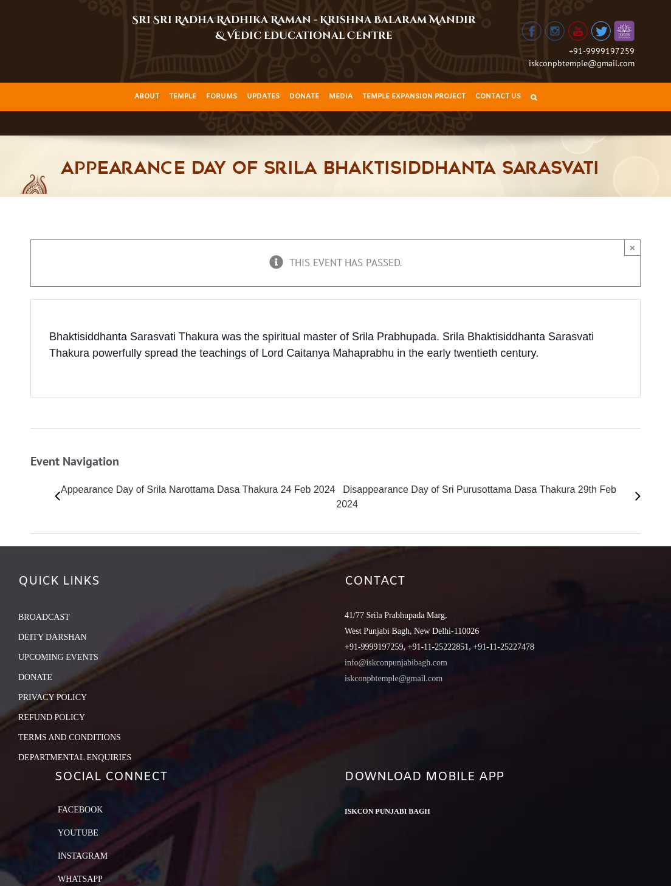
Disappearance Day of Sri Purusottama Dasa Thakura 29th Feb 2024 (476, 496)
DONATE (35, 677)
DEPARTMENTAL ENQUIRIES (74, 757)
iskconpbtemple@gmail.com (582, 63)
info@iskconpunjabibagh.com (396, 662)
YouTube (78, 832)
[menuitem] (146, 97)
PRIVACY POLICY (52, 697)
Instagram (83, 855)
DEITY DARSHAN (52, 637)
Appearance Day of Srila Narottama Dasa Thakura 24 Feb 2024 (198, 489)
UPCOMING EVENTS (58, 657)
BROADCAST (44, 617)
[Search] (534, 97)
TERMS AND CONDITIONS (69, 737)
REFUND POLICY (51, 717)
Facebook (80, 809)
